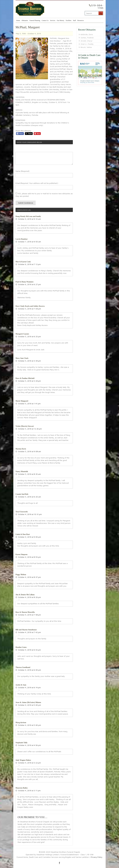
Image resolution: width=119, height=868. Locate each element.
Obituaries (25, 20)
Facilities (68, 20)
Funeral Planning (34, 20)
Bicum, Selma (86, 47)
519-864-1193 (97, 6)
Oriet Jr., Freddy (87, 44)
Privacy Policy (96, 857)
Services (52, 20)
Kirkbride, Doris (87, 34)
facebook (59, 862)
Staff (74, 20)
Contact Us (45, 20)
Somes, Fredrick (87, 37)
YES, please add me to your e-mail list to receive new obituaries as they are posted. (44, 194)
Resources (80, 20)
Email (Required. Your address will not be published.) (37, 183)
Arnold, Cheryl (86, 41)
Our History (60, 20)
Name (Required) (22, 171)
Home (18, 20)
